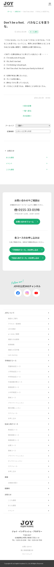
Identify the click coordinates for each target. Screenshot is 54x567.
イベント (9, 163)
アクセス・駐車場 (14, 324)
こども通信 (10, 169)
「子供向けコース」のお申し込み (24, 249)
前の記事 (27, 106)
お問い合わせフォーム (25, 221)
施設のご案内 (13, 318)
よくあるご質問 (13, 334)
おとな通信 (34, 32)
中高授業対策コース (15, 382)
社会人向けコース (11, 424)
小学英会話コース (14, 371)
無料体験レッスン (14, 408)
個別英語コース (13, 435)
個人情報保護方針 (27, 550)
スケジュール (12, 413)
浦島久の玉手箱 (13, 350)
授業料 (7, 488)
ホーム (9, 11)
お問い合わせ (27, 546)
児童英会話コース (14, 366)
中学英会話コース (14, 376)
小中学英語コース (14, 392)
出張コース (12, 445)
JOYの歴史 (12, 329)
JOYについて (9, 312)
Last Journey (13, 355)
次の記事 (27, 116)
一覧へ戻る (26, 111)
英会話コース (12, 429)
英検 (6, 477)
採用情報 (11, 344)
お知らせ (18, 11)
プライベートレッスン (16, 403)
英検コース (12, 397)
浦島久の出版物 (13, 339)
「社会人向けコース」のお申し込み (25, 258)
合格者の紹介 (13, 483)
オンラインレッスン (15, 461)
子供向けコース (10, 360)
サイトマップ (27, 554)
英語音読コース (13, 387)
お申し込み (12, 418)
